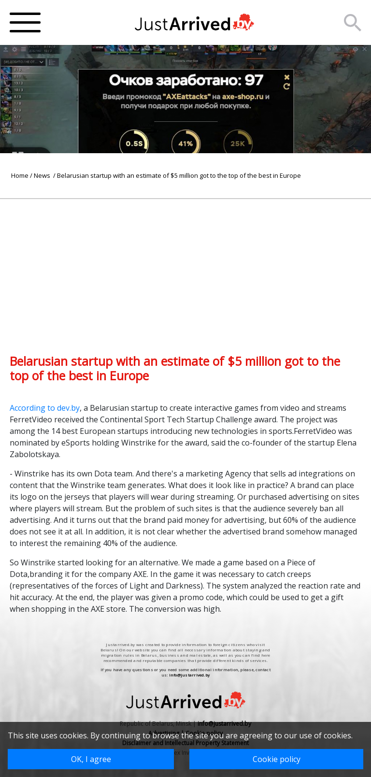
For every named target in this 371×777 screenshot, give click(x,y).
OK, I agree (91, 759)
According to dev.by (45, 408)
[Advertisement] (185, 266)
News (42, 175)
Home (20, 175)
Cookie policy (276, 759)
